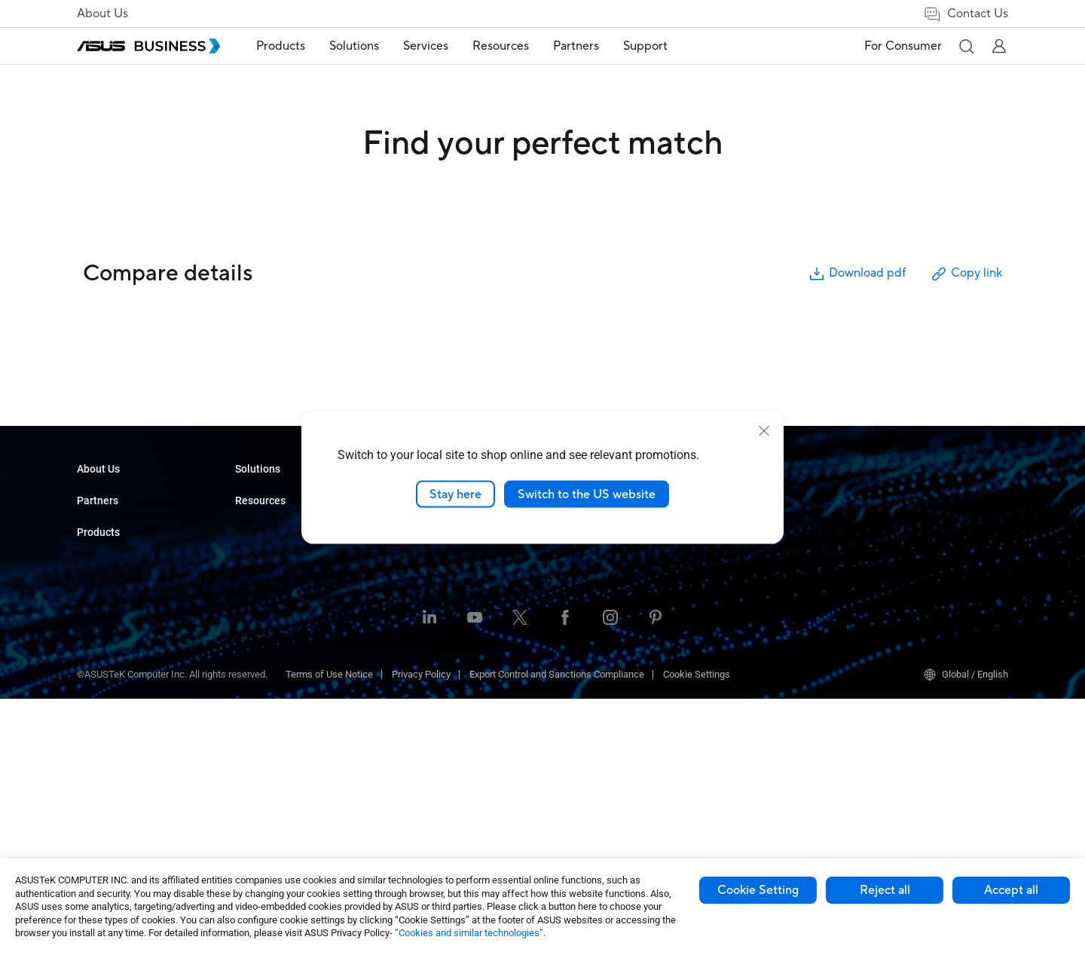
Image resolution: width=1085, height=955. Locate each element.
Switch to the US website (587, 493)
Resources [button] (500, 46)
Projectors (257, 584)
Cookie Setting (758, 890)
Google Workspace (434, 756)
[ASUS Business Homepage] (148, 46)
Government (419, 711)
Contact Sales (581, 641)
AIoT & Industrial (270, 675)
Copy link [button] (966, 274)
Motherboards (265, 629)
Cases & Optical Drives (283, 720)
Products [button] (280, 46)
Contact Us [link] (965, 14)
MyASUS (886, 494)
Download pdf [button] (857, 274)
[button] (966, 46)
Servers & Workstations (285, 607)
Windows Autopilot (908, 562)
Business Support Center (762, 596)
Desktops (256, 516)
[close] (764, 430)
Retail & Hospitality (433, 562)
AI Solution (416, 733)
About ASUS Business (123, 494)
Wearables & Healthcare (286, 742)
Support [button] (645, 46)
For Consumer (903, 46)
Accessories (262, 788)
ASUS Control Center (911, 516)
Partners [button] (576, 46)
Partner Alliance (110, 574)
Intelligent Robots (272, 765)
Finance (410, 688)
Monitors (254, 562)
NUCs (247, 539)
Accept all (1011, 890)
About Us (102, 13)
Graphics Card (265, 652)
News (564, 562)
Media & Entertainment (441, 666)
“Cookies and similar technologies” (469, 932)
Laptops (252, 494)
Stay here (455, 493)
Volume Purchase (589, 619)
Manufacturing (424, 607)
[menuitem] (280, 46)
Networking (259, 697)
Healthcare (416, 584)
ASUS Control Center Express (929, 539)
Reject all (885, 890)
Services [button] (425, 46)
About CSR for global (120, 516)
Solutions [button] (354, 46)
